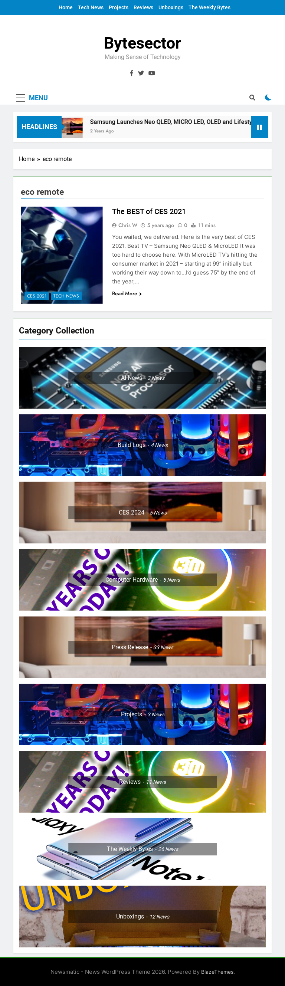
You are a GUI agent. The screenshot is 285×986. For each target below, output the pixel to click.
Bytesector (142, 43)
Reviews (143, 7)
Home (66, 7)
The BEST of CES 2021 (149, 211)
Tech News (91, 7)
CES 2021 (36, 296)
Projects (118, 7)
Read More (127, 293)
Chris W (127, 225)
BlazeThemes (217, 972)
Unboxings (170, 7)
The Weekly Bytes (209, 7)
